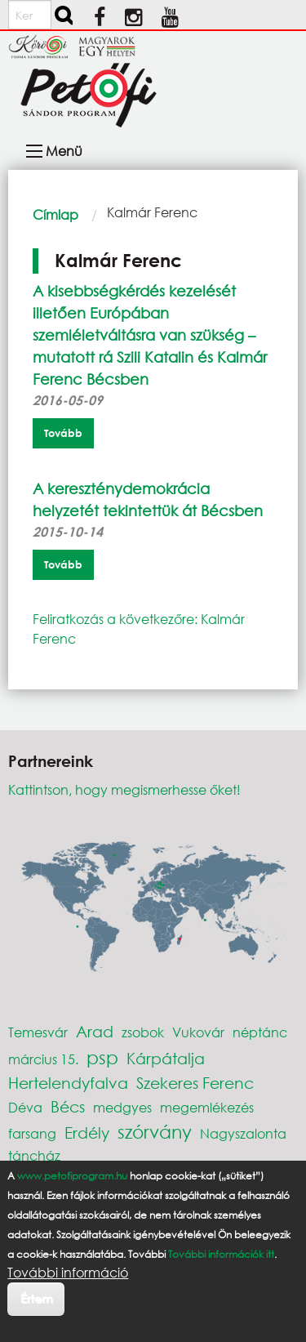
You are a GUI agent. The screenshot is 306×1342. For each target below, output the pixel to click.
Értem (36, 1298)
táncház (34, 1155)
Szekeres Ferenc (195, 1082)
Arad (94, 1031)
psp (102, 1057)
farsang (32, 1133)
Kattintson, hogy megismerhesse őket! (124, 789)
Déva (25, 1107)
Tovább (63, 432)
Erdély (86, 1132)
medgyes (122, 1107)
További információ (67, 1272)
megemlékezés (207, 1107)
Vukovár (198, 1032)
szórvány (155, 1131)
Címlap (55, 214)
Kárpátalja (165, 1058)
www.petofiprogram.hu (72, 1176)
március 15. (43, 1059)
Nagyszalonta (243, 1133)
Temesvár (38, 1032)
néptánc (260, 1032)
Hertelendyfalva (68, 1082)
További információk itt (221, 1254)
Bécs (68, 1106)
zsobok (143, 1032)
